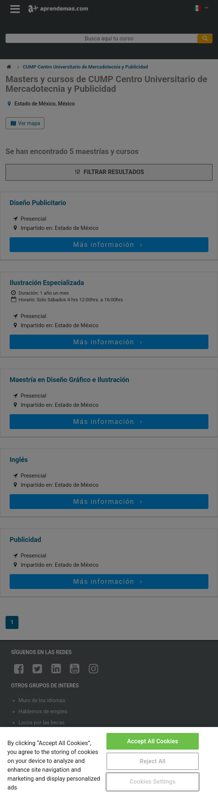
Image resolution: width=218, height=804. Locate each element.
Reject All (153, 761)
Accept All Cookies (152, 741)
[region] (109, 765)
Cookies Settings (153, 781)
